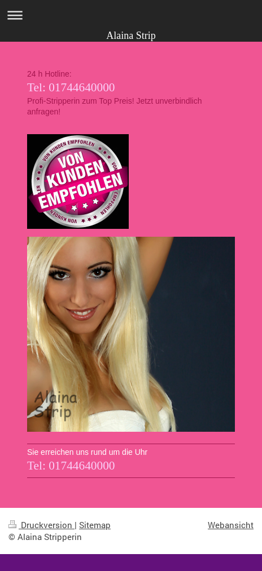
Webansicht (231, 524)
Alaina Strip (131, 35)
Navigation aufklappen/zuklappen (131, 15)
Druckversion (41, 524)
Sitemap (95, 524)
